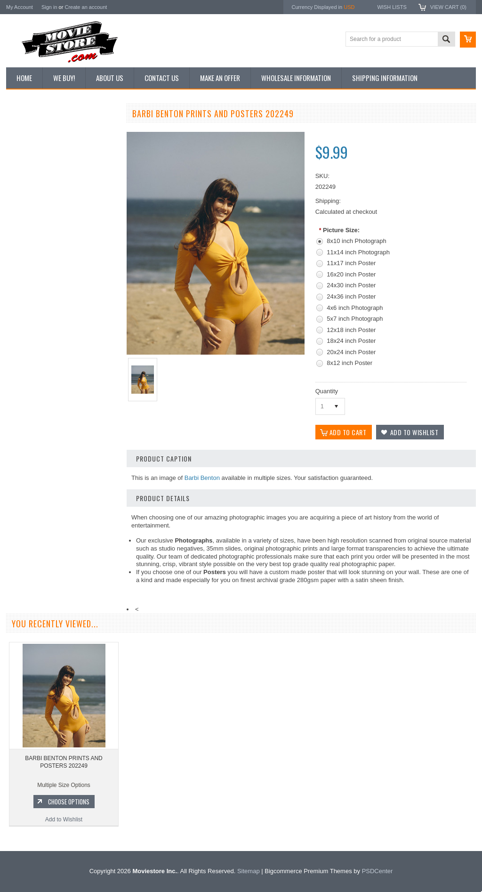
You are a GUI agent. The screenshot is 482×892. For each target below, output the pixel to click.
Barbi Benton (202, 477)
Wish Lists (391, 7)
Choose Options (67, 504)
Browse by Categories (38, 179)
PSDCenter (377, 871)
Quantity (326, 391)
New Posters (27, 211)
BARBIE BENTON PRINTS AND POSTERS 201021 (62, 464)
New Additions (29, 131)
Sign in (49, 7)
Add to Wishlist (62, 522)
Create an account (85, 7)
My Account (19, 7)
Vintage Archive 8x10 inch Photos (53, 147)
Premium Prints (30, 227)
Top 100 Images (31, 163)
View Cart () (448, 7)
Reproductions (29, 195)
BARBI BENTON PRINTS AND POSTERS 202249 (63, 762)
